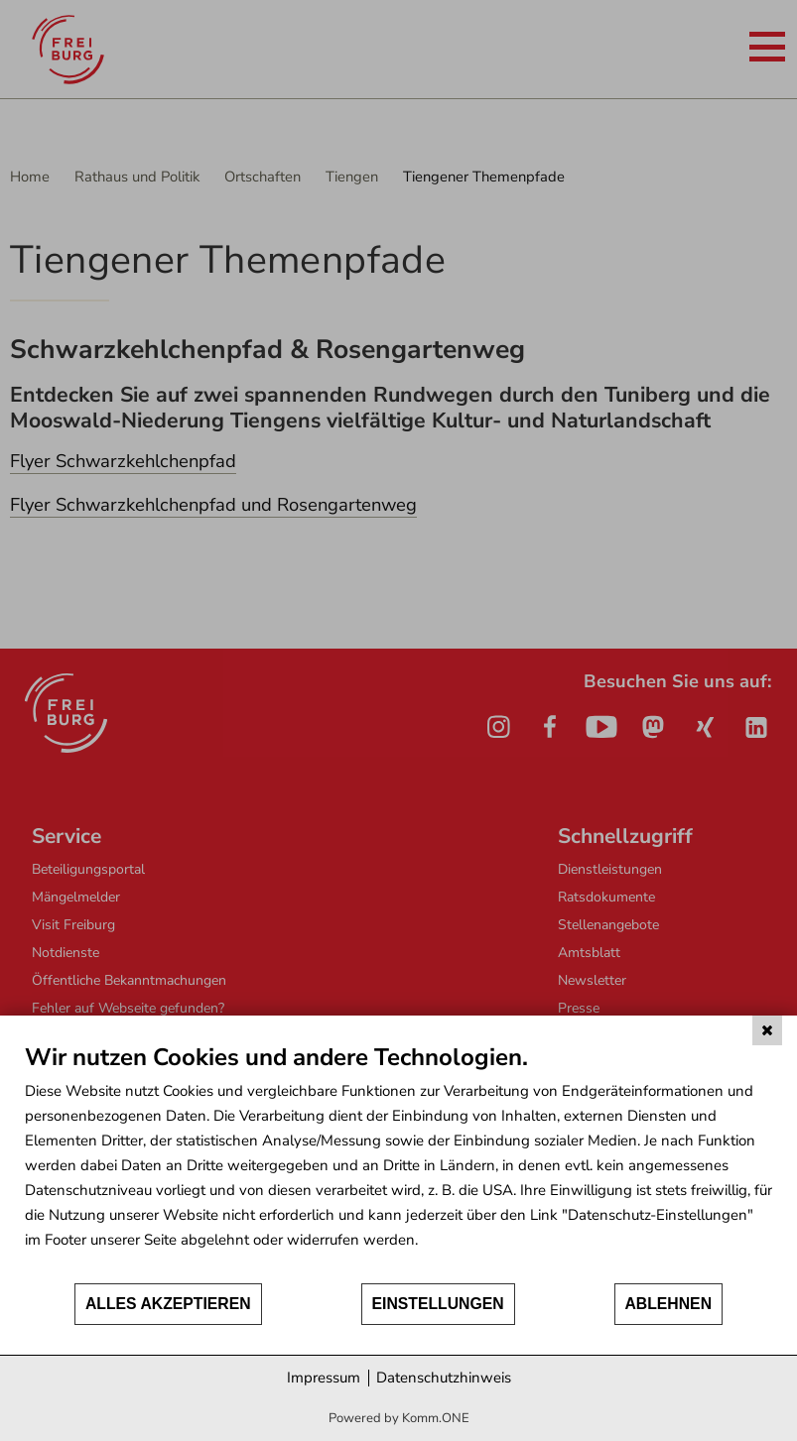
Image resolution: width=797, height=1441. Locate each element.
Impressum (323, 1377)
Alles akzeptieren (168, 1303)
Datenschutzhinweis (443, 1377)
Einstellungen (438, 1303)
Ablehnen (669, 1303)
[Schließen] (767, 1030)
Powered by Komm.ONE (399, 1418)
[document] (398, 1161)
